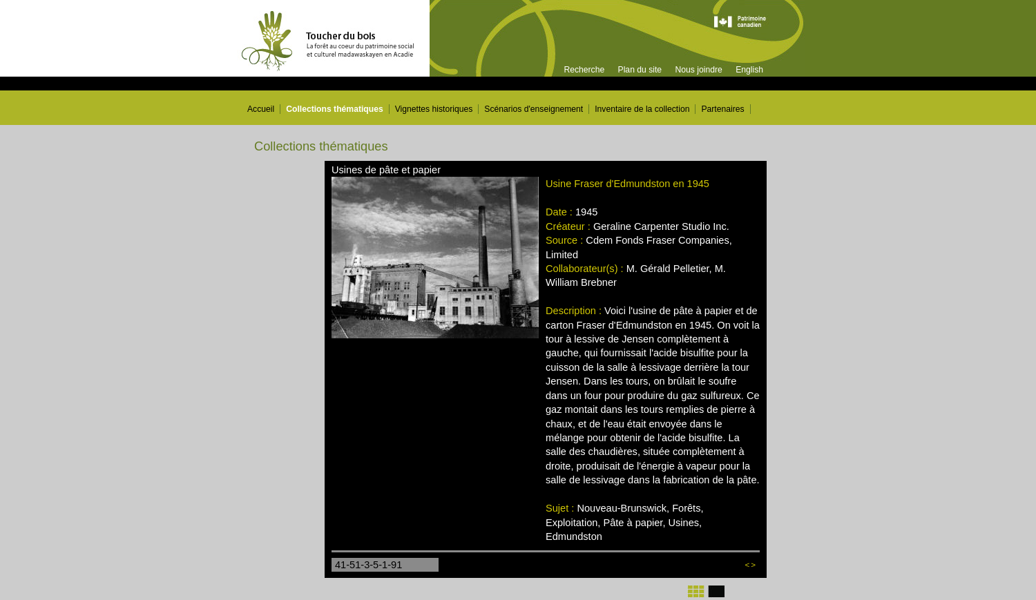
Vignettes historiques (434, 109)
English (749, 70)
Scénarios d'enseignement (533, 109)
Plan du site (640, 70)
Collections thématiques (334, 109)
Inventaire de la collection (642, 109)
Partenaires (722, 109)
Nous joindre (698, 70)
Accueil (260, 109)
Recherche (584, 70)
